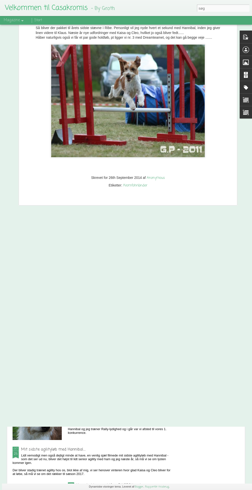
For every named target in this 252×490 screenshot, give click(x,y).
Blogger (139, 487)
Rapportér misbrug (157, 487)
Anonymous (156, 133)
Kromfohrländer (135, 141)
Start (38, 20)
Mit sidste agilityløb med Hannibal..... (53, 450)
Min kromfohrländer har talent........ (106, 394)
